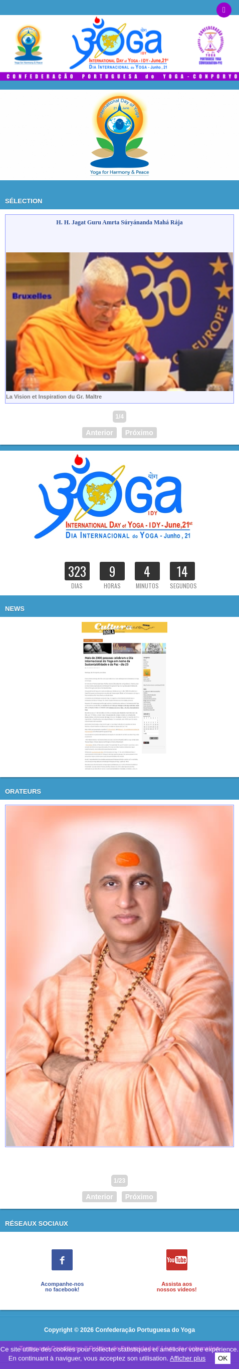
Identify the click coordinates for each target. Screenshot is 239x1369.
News (15, 608)
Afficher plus (187, 1358)
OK (222, 1358)
